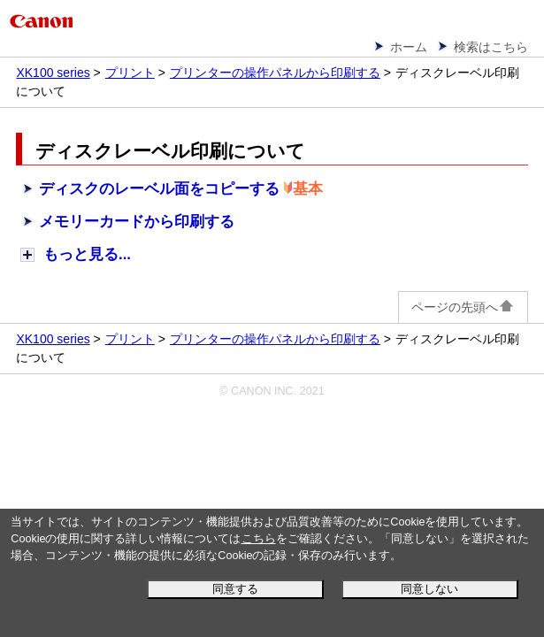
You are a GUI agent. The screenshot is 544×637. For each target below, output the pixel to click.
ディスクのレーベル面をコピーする (159, 188)
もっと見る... (87, 254)
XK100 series (52, 72)
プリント (130, 72)
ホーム (408, 47)
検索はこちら (491, 47)
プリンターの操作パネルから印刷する (275, 72)
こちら (258, 539)
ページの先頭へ (463, 307)
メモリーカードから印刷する (136, 221)
